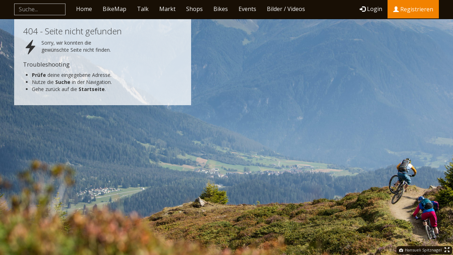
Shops (194, 9)
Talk (143, 9)
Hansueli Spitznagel (420, 250)
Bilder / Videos (286, 9)
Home (84, 9)
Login (371, 9)
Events (247, 9)
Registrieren (413, 9)
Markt (167, 9)
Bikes (220, 9)
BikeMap (114, 9)
